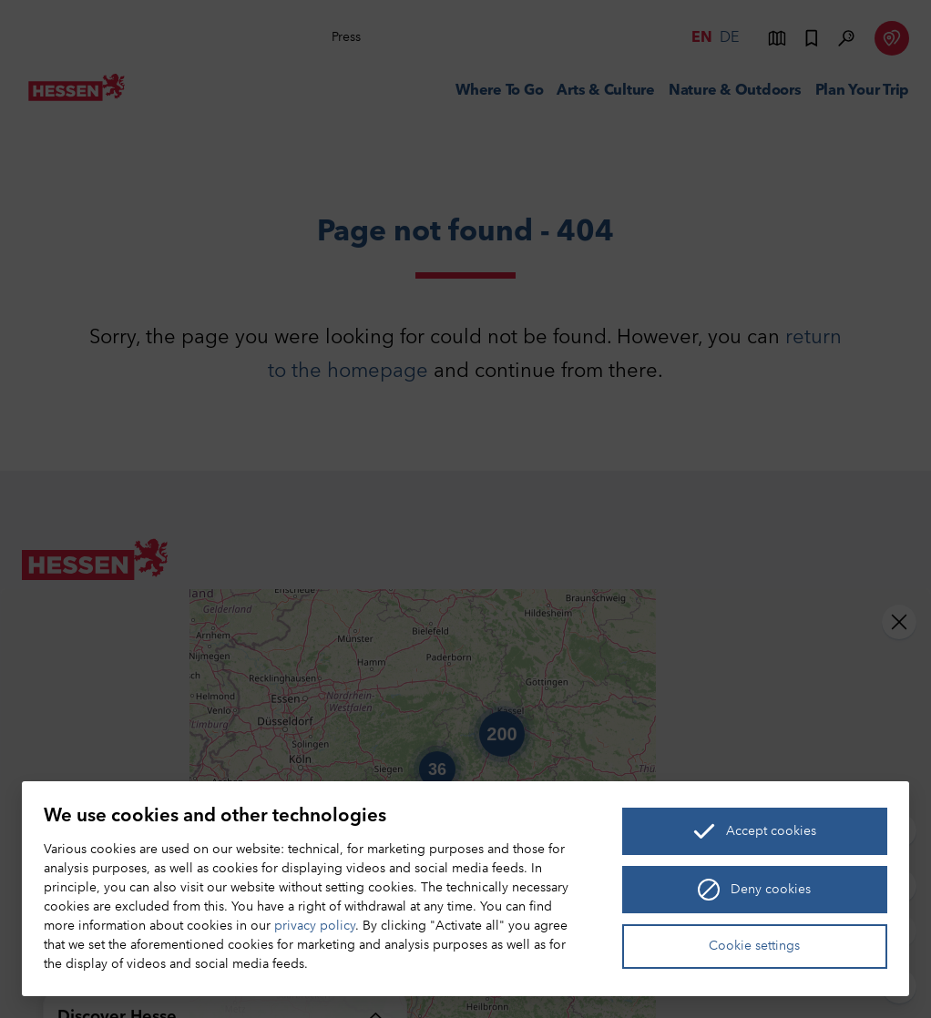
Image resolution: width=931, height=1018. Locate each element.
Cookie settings (754, 946)
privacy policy (314, 926)
